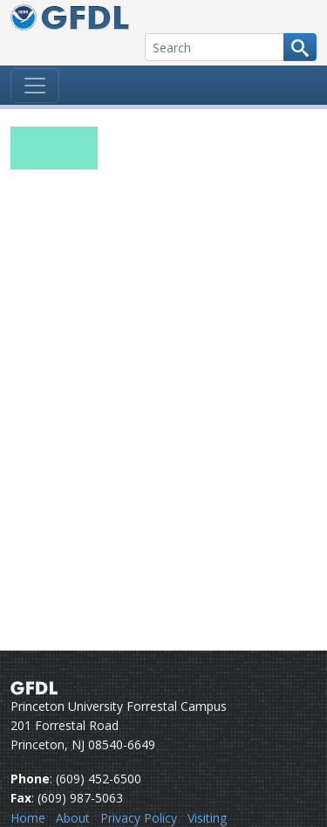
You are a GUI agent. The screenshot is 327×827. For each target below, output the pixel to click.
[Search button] (300, 47)
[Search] (214, 47)
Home (27, 818)
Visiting (207, 818)
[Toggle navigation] (34, 85)
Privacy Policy (138, 818)
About (73, 818)
